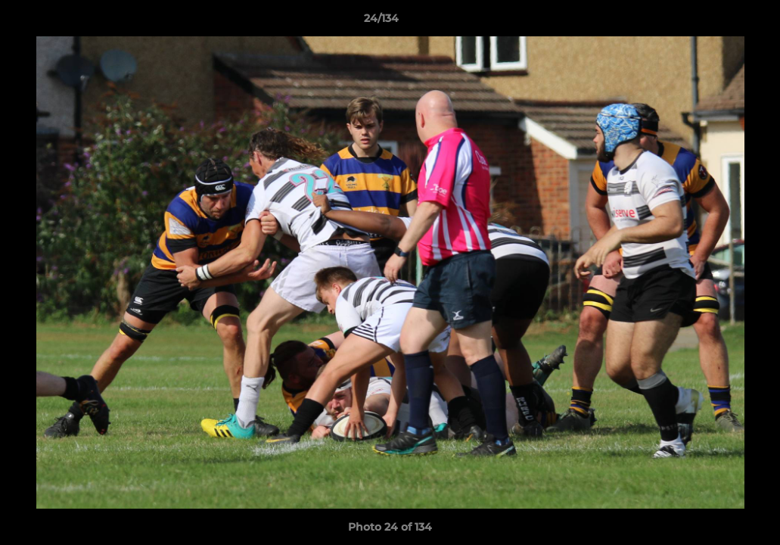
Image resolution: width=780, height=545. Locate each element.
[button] (716, 22)
